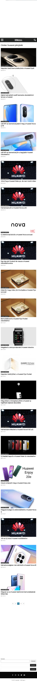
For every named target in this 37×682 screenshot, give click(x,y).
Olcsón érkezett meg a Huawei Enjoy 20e (15, 483)
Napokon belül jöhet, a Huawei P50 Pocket (16, 374)
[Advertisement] (18, 19)
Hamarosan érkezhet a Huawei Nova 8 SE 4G (17, 429)
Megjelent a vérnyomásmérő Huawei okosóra (17, 347)
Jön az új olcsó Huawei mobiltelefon (14, 538)
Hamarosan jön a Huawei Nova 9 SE (14, 208)
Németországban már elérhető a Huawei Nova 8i (18, 565)
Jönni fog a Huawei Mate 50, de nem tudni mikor (18, 181)
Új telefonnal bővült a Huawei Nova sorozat (16, 235)
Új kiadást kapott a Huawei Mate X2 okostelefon (18, 456)
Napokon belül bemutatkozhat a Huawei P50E (17, 68)
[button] (34, 40)
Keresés (3, 659)
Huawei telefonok (5, 66)
